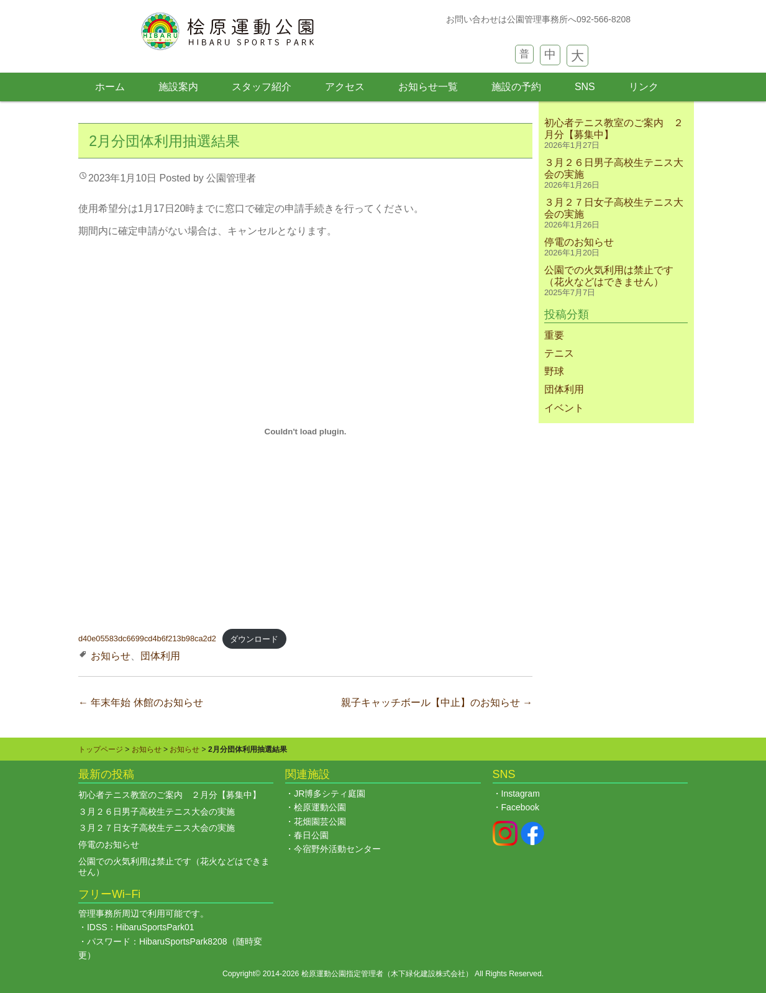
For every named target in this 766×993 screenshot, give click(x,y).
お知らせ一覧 (428, 86)
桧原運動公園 (320, 807)
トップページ (100, 749)
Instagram (520, 794)
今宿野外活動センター (337, 849)
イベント (564, 408)
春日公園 (311, 835)
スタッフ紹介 (261, 86)
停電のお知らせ (579, 242)
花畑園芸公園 (320, 821)
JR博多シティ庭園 (329, 794)
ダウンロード (254, 639)
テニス (559, 353)
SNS (585, 86)
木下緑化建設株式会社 (428, 973)
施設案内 (178, 86)
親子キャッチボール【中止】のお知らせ (436, 702)
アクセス (345, 86)
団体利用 (160, 656)
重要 (554, 335)
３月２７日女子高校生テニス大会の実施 (156, 828)
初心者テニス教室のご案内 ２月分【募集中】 (169, 795)
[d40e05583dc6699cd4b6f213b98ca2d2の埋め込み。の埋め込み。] (305, 431)
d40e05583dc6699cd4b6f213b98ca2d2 (147, 639)
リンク (644, 86)
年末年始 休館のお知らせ (140, 702)
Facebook (520, 807)
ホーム (110, 86)
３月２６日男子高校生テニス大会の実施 (156, 812)
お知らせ (110, 656)
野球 (554, 371)
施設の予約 (516, 86)
